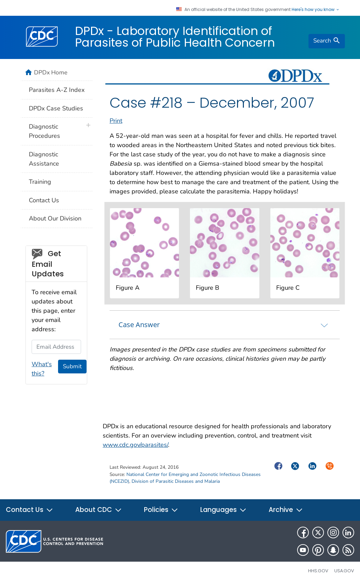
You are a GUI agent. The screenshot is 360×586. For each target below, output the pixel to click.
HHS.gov (318, 570)
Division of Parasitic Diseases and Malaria (176, 481)
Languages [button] (223, 509)
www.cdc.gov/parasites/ (135, 445)
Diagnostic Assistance (44, 159)
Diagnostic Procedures (44, 131)
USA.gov (344, 570)
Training (40, 182)
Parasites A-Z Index (57, 90)
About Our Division (55, 218)
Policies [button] (161, 509)
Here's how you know (316, 9)
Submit (72, 366)
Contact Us (44, 200)
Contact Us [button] (29, 509)
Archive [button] (286, 509)
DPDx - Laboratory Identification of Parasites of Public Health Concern (175, 36)
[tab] (225, 324)
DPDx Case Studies (56, 108)
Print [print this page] (116, 121)
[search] (326, 41)
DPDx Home (50, 72)
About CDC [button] (98, 509)
